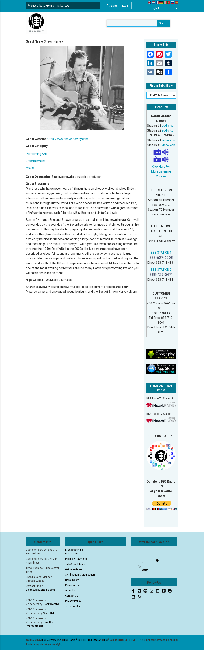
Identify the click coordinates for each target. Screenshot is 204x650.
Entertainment (35, 160)
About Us (70, 590)
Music (30, 167)
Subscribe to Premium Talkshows (48, 5)
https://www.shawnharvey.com (67, 139)
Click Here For (161, 166)
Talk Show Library (75, 564)
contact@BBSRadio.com (40, 589)
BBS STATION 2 (161, 269)
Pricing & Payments (76, 558)
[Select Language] (163, 8)
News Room (72, 579)
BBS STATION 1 (161, 252)
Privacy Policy (73, 600)
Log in (125, 5)
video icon (168, 140)
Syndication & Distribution (80, 574)
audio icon (168, 125)
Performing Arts (36, 154)
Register (112, 5)
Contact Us (71, 595)
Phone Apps (72, 585)
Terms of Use (73, 606)
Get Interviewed (74, 569)
